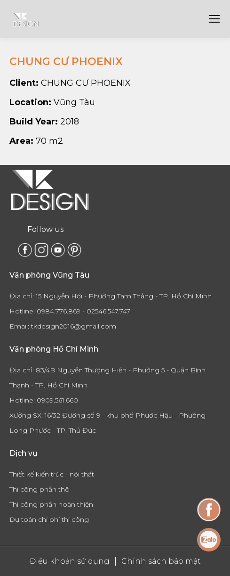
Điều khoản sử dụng (70, 561)
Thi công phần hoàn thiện (51, 504)
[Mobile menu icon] (214, 19)
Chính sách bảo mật (161, 561)
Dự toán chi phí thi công (49, 519)
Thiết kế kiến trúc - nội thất (51, 474)
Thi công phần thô (39, 489)
